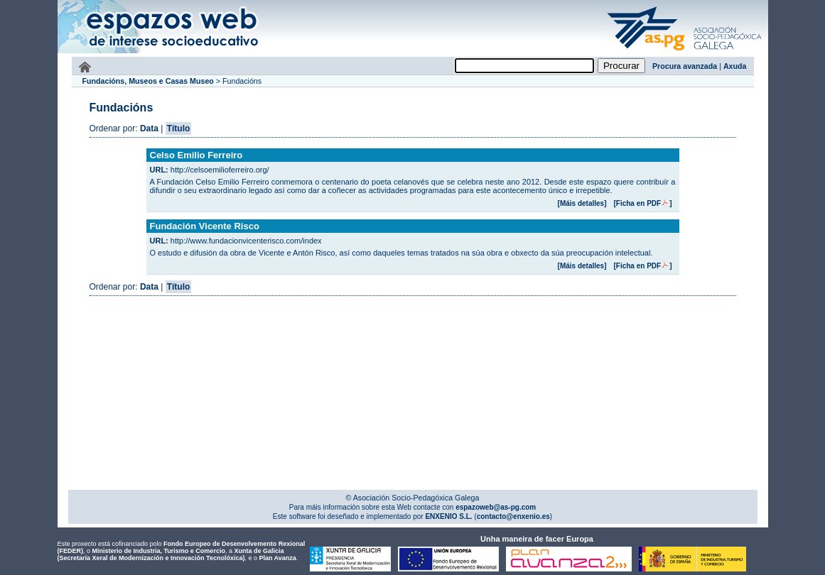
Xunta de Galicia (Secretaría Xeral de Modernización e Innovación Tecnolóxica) (171, 554)
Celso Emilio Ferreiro (196, 155)
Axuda (735, 66)
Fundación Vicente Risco (204, 226)
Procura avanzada (684, 66)
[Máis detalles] (582, 203)
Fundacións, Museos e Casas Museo (148, 81)
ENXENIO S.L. (448, 516)
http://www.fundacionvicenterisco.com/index (246, 240)
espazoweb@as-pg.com (494, 507)
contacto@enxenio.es (513, 516)
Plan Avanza (277, 558)
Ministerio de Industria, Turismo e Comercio (158, 550)
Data (149, 128)
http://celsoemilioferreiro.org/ (220, 169)
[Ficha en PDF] (642, 203)
